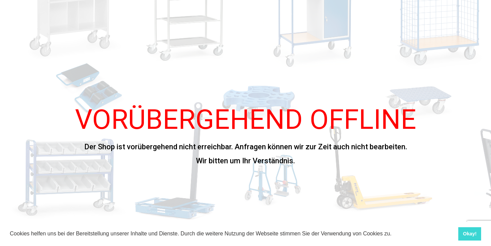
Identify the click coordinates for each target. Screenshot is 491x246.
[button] (394, 234)
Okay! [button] (470, 233)
